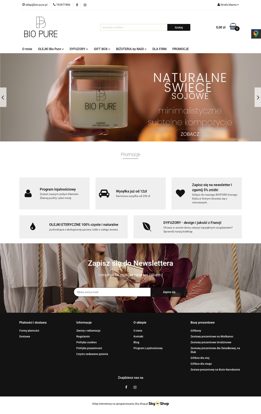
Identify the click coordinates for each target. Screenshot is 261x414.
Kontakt (138, 336)
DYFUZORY (79, 49)
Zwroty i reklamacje (88, 330)
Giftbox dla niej (200, 357)
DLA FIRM (159, 49)
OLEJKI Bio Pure (51, 49)
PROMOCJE (180, 49)
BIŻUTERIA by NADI (131, 49)
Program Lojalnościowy (148, 348)
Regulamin (83, 336)
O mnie (27, 49)
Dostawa (24, 336)
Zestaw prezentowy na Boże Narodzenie (215, 369)
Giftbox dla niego (201, 363)
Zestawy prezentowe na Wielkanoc (212, 336)
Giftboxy (196, 330)
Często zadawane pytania (92, 354)
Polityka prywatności (89, 348)
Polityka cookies (86, 342)
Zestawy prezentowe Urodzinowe (211, 342)
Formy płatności (29, 330)
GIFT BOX (102, 49)
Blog (136, 342)
